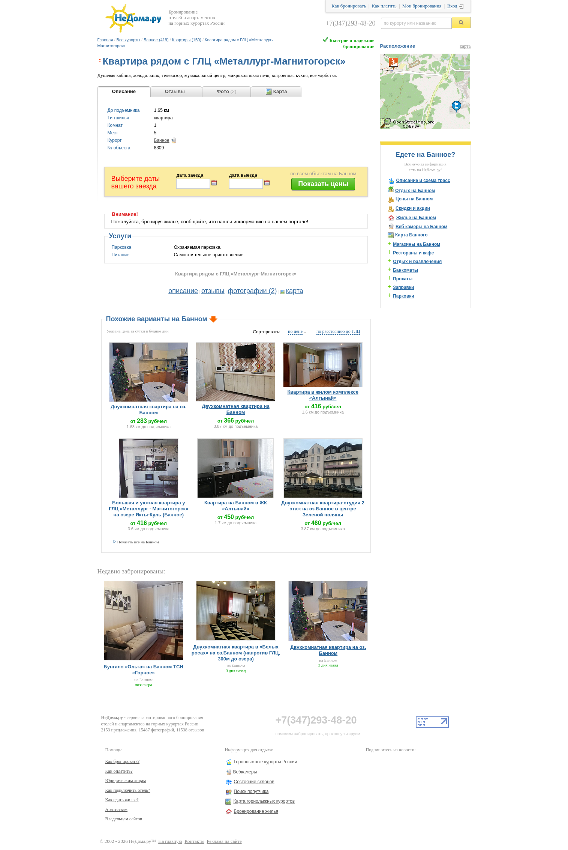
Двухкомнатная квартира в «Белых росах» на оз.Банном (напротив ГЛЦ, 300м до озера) (236, 653)
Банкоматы (405, 270)
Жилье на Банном (416, 217)
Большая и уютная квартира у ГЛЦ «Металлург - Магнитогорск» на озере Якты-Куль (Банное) (148, 509)
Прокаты (402, 278)
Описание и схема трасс (423, 180)
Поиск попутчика (251, 791)
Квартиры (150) (186, 40)
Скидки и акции (413, 208)
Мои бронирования (421, 6)
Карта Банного (411, 235)
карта (294, 291)
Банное (161, 140)
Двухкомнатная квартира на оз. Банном (148, 409)
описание (183, 291)
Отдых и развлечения (417, 261)
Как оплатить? (119, 771)
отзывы (213, 291)
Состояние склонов (254, 781)
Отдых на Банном (415, 190)
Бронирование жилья (256, 811)
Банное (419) (156, 40)
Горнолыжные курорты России (265, 761)
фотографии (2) (252, 291)
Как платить (384, 6)
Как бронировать (348, 6)
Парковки (403, 296)
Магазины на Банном (416, 244)
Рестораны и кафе (413, 253)
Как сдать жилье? (122, 799)
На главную (170, 841)
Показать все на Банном (138, 542)
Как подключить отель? (127, 790)
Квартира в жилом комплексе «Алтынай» (322, 395)
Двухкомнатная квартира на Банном (236, 409)
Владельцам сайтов (123, 818)
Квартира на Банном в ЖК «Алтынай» (235, 506)
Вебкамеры (245, 772)
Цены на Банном (414, 199)
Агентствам (116, 809)
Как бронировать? (122, 761)
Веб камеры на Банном (421, 226)
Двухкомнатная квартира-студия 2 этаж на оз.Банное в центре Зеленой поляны (322, 509)
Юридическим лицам (125, 780)
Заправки (403, 287)
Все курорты (128, 40)
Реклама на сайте (224, 841)
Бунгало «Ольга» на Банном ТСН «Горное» (143, 669)
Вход (452, 6)
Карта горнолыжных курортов (264, 801)
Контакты (194, 841)
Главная (105, 40)
